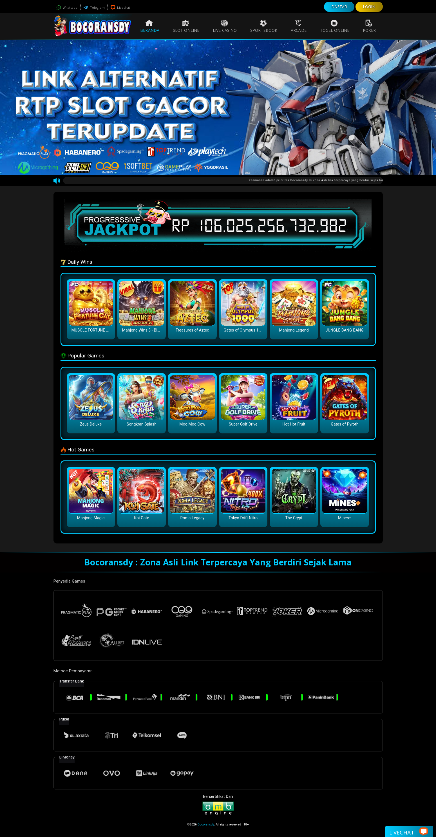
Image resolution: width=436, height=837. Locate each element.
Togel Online (334, 26)
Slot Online (186, 26)
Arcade (299, 26)
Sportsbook (263, 26)
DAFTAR (339, 6)
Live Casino (225, 26)
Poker (369, 26)
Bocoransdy (206, 824)
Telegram (94, 7)
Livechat (120, 7)
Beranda (149, 26)
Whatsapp (67, 7)
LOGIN (369, 6)
